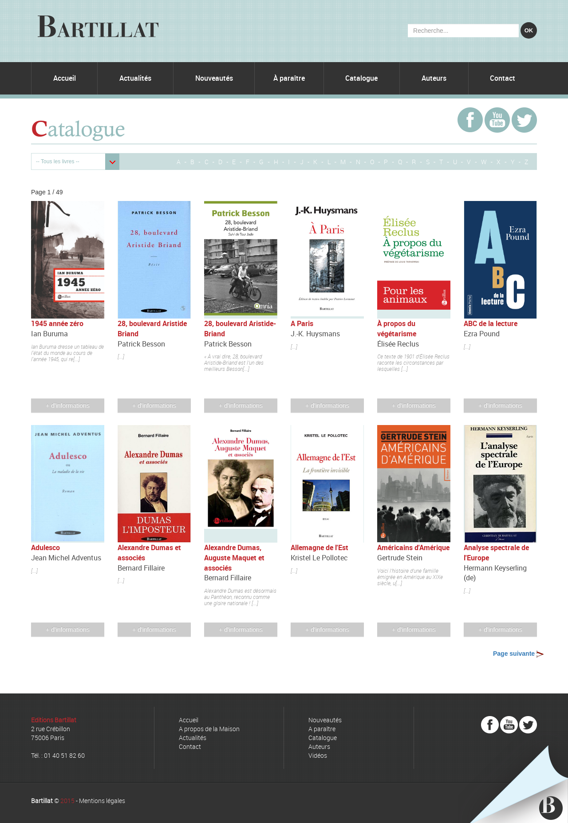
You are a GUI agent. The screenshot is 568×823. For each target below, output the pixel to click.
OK (529, 30)
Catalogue (361, 78)
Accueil (64, 78)
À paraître (289, 78)
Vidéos (317, 755)
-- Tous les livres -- (57, 161)
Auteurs (434, 78)
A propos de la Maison (209, 729)
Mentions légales (102, 800)
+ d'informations (68, 405)
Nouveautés (214, 78)
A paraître (321, 729)
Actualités (135, 78)
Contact (502, 78)
